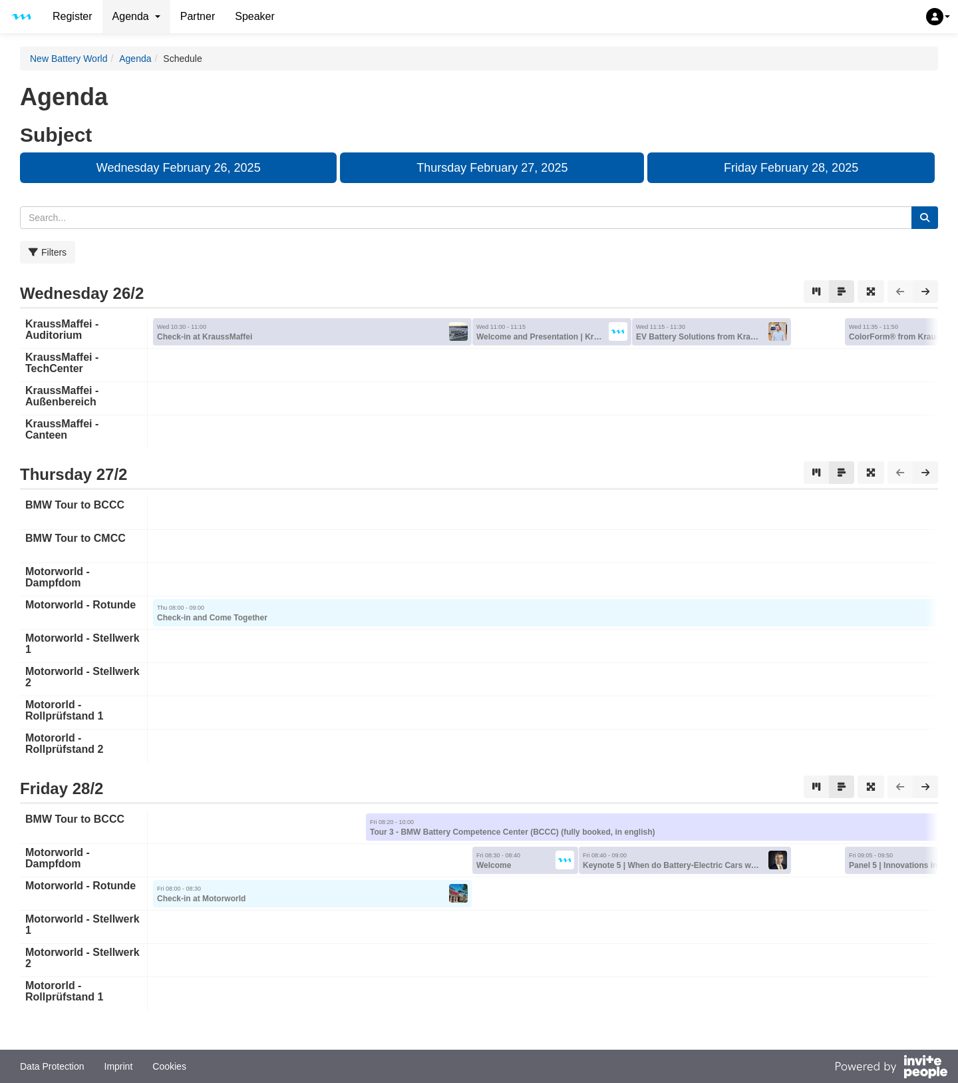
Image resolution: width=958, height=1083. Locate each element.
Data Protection (52, 1066)
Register (72, 16)
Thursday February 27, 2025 (491, 167)
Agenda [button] (136, 16)
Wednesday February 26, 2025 (178, 167)
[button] (938, 16)
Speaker (255, 16)
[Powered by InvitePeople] (890, 1068)
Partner (197, 16)
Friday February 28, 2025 (791, 167)
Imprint (118, 1066)
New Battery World (68, 58)
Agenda (135, 58)
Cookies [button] (169, 1066)
